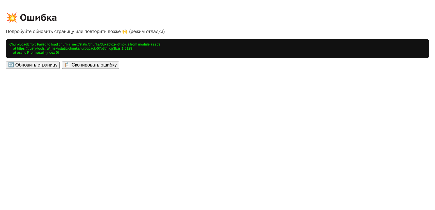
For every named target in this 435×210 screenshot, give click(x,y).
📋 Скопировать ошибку (90, 64)
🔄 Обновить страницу (32, 64)
